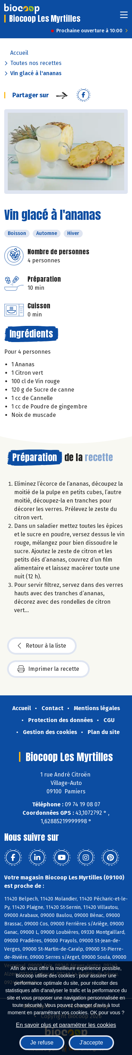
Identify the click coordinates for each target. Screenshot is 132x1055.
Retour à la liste (42, 645)
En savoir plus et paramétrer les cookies (66, 1025)
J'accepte (91, 1043)
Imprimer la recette (48, 669)
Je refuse (42, 1043)
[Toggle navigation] (124, 17)
